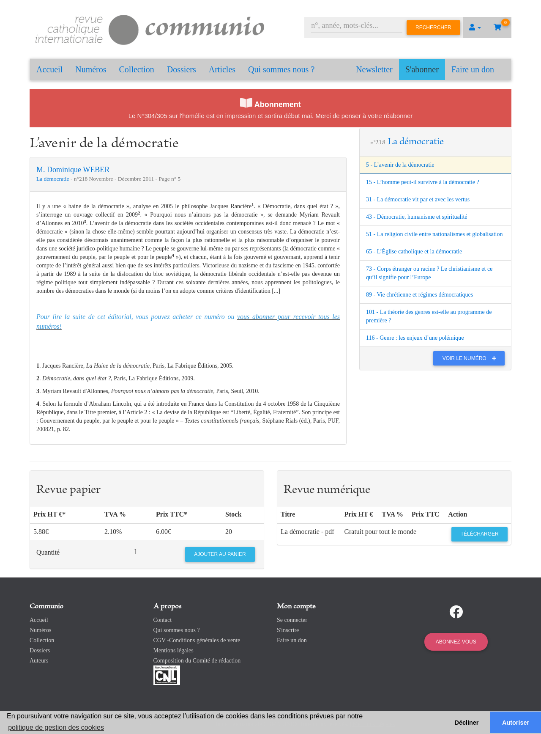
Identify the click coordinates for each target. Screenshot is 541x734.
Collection (136, 69)
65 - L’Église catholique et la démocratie (414, 251)
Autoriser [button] (515, 722)
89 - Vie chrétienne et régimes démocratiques (419, 294)
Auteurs (39, 660)
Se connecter (292, 620)
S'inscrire (288, 630)
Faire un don (472, 69)
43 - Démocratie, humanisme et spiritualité (416, 217)
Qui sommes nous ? (281, 69)
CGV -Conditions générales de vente (196, 640)
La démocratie (53, 179)
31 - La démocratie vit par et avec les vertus (418, 199)
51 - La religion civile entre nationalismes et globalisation (434, 234)
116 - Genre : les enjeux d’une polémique (415, 338)
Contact (162, 620)
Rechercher (433, 27)
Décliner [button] (467, 722)
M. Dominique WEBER (72, 169)
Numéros (90, 69)
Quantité (48, 552)
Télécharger (480, 534)
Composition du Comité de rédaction (197, 660)
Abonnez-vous (456, 642)
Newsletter (374, 69)
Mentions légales (173, 650)
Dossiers (181, 69)
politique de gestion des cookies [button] (56, 727)
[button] (475, 27)
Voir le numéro (471, 358)
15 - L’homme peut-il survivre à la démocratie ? (422, 182)
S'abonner (422, 69)
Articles (222, 69)
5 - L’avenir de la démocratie (400, 165)
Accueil (49, 69)
